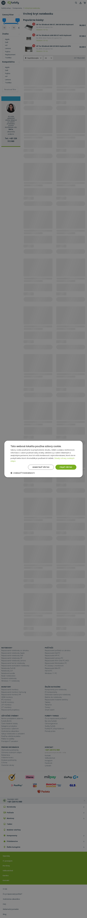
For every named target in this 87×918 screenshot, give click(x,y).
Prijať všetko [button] (66, 467)
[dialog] (43, 459)
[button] (23, 473)
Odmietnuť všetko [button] (40, 467)
